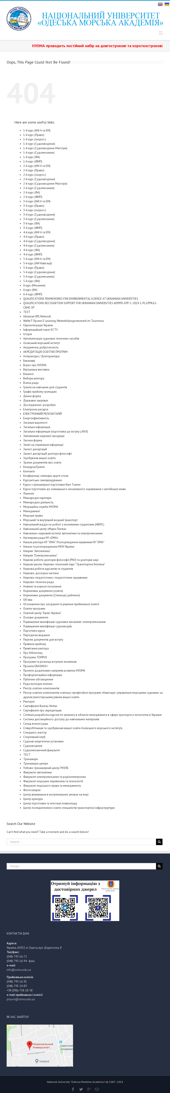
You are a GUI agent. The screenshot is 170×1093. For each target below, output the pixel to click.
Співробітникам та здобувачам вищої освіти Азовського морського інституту (72, 728)
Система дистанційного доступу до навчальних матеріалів (61, 719)
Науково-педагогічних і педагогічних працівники (55, 577)
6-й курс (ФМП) (32, 294)
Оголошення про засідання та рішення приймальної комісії (61, 604)
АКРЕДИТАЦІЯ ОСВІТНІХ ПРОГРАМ (45, 352)
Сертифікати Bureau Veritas (40, 706)
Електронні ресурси (35, 409)
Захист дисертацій (35, 449)
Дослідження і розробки (39, 405)
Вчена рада (31, 383)
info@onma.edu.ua (19, 970)
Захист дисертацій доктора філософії (47, 454)
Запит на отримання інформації (43, 445)
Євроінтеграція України (38, 325)
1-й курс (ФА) (31, 157)
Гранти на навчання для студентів (45, 387)
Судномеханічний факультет (41, 750)
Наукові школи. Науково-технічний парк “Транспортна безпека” (64, 564)
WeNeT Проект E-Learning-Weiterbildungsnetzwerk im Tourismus (63, 321)
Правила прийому (34, 644)
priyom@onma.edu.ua (21, 999)
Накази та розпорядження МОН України (48, 546)
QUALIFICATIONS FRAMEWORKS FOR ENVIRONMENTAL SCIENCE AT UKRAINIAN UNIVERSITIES (80, 299)
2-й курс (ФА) (31, 192)
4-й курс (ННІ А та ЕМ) (36, 232)
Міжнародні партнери (37, 498)
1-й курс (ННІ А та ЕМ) (36, 130)
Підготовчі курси (34, 631)
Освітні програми (34, 608)
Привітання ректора (36, 648)
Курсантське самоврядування (42, 480)
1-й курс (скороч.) (34, 139)
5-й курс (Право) (33, 268)
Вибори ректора (33, 378)
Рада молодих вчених (37, 684)
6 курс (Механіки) (34, 285)
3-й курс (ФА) (31, 223)
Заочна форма (32, 440)
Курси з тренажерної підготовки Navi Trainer (52, 485)
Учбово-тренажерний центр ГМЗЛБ (45, 768)
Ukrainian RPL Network (37, 316)
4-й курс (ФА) (31, 250)
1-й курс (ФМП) (32, 161)
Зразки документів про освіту (42, 462)
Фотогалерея (32, 790)
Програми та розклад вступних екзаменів (50, 662)
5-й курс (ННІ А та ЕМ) (36, 259)
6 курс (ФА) (30, 290)
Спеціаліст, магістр (35, 732)
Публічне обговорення (38, 679)
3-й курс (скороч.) (34, 210)
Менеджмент (31, 511)
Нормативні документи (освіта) (43, 591)
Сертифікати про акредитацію (42, 710)
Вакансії (28, 374)
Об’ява (27, 600)
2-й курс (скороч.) (34, 175)
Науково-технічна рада (38, 582)
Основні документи (35, 617)
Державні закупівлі (35, 400)
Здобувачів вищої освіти (39, 458)
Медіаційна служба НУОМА (40, 507)
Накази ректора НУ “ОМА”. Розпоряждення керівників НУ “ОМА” (63, 542)
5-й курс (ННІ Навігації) (37, 263)
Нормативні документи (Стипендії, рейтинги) (51, 595)
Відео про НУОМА (34, 365)
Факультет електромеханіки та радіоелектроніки (54, 777)
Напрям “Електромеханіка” (40, 555)
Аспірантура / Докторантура (41, 356)
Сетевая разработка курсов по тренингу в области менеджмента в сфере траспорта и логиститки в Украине (92, 715)
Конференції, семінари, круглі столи (45, 476)
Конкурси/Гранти (34, 467)
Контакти (29, 471)
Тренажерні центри (35, 763)
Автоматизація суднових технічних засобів (51, 338)
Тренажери (30, 759)
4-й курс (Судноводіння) (39, 241)
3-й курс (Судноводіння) (39, 214)
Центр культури (33, 799)
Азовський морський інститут (41, 343)
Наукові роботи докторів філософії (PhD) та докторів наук (61, 560)
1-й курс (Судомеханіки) (38, 152)
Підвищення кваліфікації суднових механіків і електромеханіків (64, 622)
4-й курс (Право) (33, 237)
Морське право (33, 516)
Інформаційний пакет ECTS (40, 330)
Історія (27, 334)
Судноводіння (32, 746)
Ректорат (29, 701)
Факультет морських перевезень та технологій (53, 781)
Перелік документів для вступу (43, 639)
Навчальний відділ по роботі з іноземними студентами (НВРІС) (63, 524)
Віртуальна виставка (36, 369)
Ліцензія (28, 493)
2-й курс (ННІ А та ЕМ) (36, 166)
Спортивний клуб (34, 737)
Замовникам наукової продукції (43, 436)
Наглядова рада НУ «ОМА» (40, 538)
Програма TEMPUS (35, 657)
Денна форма (32, 396)
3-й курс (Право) (33, 206)
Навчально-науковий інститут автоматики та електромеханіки (62, 533)
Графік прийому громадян (40, 392)
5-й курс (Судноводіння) (39, 272)
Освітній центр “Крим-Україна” (42, 613)
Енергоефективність (36, 418)
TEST (26, 312)
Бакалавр (29, 361)
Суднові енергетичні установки (43, 741)
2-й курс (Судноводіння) (39, 179)
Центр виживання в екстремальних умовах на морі (56, 794)
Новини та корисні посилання (42, 586)
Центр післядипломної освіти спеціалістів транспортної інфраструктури (69, 808)
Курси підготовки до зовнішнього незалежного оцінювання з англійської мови (74, 489)
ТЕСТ (27, 755)
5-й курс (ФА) (31, 281)
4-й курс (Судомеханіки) (38, 245)
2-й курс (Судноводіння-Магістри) (45, 183)
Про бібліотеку (32, 653)
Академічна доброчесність (40, 347)
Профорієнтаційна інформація (42, 675)
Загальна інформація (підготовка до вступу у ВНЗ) (55, 431)
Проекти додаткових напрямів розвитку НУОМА (54, 670)
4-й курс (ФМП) (32, 254)
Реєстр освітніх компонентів (41, 688)
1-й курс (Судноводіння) (39, 144)
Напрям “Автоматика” (37, 551)
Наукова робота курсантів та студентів (48, 569)
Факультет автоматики (37, 772)
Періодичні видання (36, 635)
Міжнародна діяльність (38, 502)
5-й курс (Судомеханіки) (38, 276)
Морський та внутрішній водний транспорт (50, 520)
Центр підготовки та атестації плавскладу (50, 803)
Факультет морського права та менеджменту (52, 786)
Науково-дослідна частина (41, 573)
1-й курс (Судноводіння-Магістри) (45, 148)
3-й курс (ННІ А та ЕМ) (36, 201)
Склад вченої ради (35, 724)
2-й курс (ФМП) (32, 197)
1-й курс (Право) (33, 135)
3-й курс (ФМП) (32, 228)
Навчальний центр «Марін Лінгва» (44, 529)
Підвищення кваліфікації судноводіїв (47, 626)
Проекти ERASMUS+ (35, 666)
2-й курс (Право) (33, 170)
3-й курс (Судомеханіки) (38, 219)
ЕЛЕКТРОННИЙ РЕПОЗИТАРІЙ (42, 414)
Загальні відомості (35, 423)
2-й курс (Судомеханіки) (38, 188)
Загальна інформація (36, 427)
